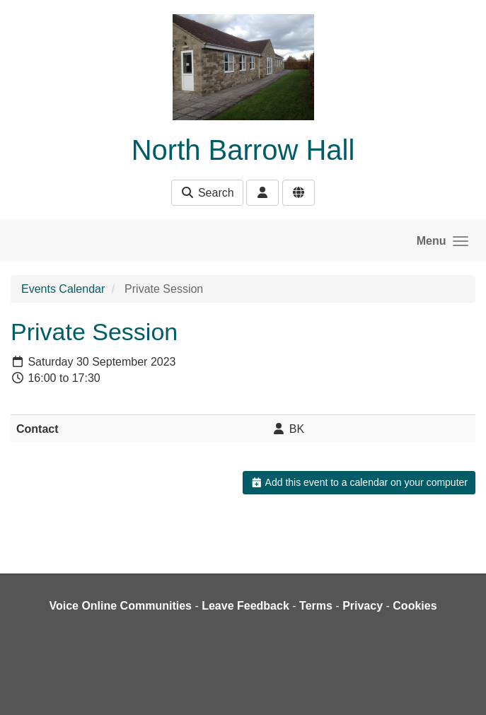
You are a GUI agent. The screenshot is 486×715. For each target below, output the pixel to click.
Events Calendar (63, 289)
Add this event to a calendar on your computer (359, 482)
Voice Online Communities (120, 606)
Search (206, 193)
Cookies (414, 606)
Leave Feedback (245, 606)
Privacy (362, 606)
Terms (315, 606)
